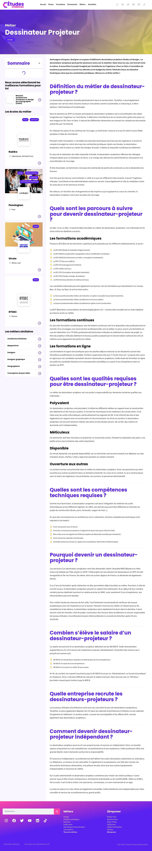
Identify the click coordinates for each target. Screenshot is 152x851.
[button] (39, 63)
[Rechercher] (57, 811)
